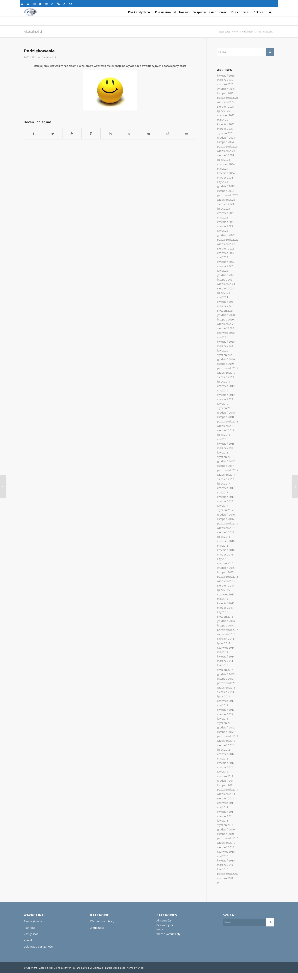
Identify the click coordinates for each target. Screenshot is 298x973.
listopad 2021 (225, 279)
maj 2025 (222, 120)
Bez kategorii (164, 925)
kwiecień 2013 (225, 709)
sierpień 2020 (225, 328)
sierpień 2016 (225, 532)
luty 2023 (222, 231)
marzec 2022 (225, 266)
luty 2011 (222, 820)
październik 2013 (227, 683)
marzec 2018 (225, 448)
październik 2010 (227, 838)
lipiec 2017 (223, 483)
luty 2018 (222, 452)
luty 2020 (222, 350)
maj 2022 (222, 257)
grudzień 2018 (226, 412)
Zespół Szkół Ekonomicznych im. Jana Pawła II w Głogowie (71, 967)
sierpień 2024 (225, 155)
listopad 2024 (225, 142)
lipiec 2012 (223, 749)
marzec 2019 (225, 399)
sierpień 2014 (225, 639)
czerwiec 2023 (225, 213)
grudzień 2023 (226, 186)
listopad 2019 (225, 364)
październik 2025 (227, 98)
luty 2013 (222, 718)
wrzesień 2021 (226, 284)
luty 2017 (222, 505)
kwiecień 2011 (225, 811)
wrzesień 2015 (226, 581)
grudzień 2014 (226, 621)
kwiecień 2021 (225, 302)
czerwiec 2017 (225, 488)
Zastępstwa (31, 934)
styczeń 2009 (225, 878)
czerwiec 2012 (225, 754)
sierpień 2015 (225, 585)
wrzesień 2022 (226, 244)
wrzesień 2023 (226, 200)
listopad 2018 (225, 417)
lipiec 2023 (223, 208)
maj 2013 (222, 705)
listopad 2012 (225, 732)
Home (235, 31)
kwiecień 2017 (225, 497)
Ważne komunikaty (102, 921)
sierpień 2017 (225, 479)
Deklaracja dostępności (38, 946)
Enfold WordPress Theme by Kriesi (124, 967)
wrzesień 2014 (226, 634)
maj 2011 (222, 807)
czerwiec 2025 (225, 115)
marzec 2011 (225, 816)
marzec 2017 (225, 501)
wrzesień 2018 (226, 426)
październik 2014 (227, 630)
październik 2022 (227, 239)
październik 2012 (227, 736)
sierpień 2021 (225, 288)
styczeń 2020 (225, 355)
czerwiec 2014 (225, 647)
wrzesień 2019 (226, 372)
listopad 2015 (225, 572)
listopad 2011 (225, 785)
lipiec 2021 (223, 293)
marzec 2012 (225, 767)
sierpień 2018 (225, 430)
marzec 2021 (225, 306)
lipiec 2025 (223, 111)
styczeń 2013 (225, 723)
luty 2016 (222, 559)
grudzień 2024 (226, 137)
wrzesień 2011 (226, 794)
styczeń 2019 (225, 408)
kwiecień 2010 (225, 860)
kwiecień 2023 (225, 222)
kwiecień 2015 (225, 603)
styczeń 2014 (225, 670)
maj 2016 (222, 545)
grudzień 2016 (226, 514)
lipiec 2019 (223, 381)
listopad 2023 (225, 191)
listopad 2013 (225, 678)
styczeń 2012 (225, 776)
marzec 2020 (225, 346)
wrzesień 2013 (226, 687)
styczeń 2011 (225, 825)
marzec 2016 (225, 554)
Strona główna (33, 921)
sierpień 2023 (225, 204)
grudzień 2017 (226, 461)
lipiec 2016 (223, 537)
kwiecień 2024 (225, 173)
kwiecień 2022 (225, 262)
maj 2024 (222, 168)
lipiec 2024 (223, 160)
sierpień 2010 (225, 847)
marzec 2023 (225, 226)
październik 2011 (227, 789)
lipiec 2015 (223, 590)
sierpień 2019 (225, 377)
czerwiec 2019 (225, 386)
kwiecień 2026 (225, 75)
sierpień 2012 (225, 745)
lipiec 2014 (223, 643)
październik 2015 (227, 576)
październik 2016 (227, 523)
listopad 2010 (225, 834)
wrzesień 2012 (226, 741)
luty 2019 (222, 404)
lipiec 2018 (223, 435)
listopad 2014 (225, 625)
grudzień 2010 (226, 829)
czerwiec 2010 (225, 851)
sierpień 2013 (225, 692)
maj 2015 (222, 599)
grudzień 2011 (226, 780)
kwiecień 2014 (225, 656)
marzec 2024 (225, 177)
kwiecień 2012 (225, 763)
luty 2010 (222, 869)
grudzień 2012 (226, 727)
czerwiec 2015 (225, 594)
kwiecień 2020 (225, 341)
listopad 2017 (225, 466)
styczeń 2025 (225, 133)
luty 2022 (222, 270)
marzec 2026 (225, 80)
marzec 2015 (225, 607)
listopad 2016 (225, 519)
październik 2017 (227, 470)
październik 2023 (227, 195)
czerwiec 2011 (225, 803)
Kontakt (29, 940)
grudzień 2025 (226, 89)
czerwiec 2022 (225, 253)
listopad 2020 (225, 319)
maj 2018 (222, 439)
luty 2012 (222, 772)
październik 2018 (227, 421)
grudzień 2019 (226, 359)
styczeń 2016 (225, 563)
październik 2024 (227, 146)
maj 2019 (222, 390)
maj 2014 (222, 652)
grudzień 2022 (226, 235)
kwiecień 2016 (225, 550)
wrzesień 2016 (226, 528)
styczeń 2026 (225, 84)
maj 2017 (222, 492)
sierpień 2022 (225, 248)
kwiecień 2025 (225, 124)
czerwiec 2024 (225, 164)
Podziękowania (39, 50)
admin (53, 57)
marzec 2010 (225, 865)
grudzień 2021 (226, 275)
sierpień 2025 (225, 106)
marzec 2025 (225, 129)
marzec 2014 (225, 661)
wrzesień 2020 (226, 324)
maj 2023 (222, 217)
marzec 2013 (225, 714)
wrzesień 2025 (226, 102)
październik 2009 (227, 874)
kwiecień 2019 (225, 395)
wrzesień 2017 (226, 474)
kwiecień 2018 (225, 443)
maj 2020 (222, 337)
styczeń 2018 (225, 457)
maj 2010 (222, 856)
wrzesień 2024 (226, 151)
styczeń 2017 (225, 510)
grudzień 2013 (226, 674)
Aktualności (33, 31)
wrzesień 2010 (226, 843)
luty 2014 (222, 665)
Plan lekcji (30, 928)
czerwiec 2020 (225, 333)
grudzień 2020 (226, 315)
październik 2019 (227, 368)
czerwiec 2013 (225, 701)
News (159, 929)
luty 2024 (222, 182)
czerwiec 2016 (225, 541)
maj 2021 (222, 297)
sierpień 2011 (225, 798)
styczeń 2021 (225, 310)
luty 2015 (222, 612)
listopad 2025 (225, 93)
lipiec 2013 (223, 696)
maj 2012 (222, 758)
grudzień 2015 (226, 568)
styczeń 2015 (225, 616)
